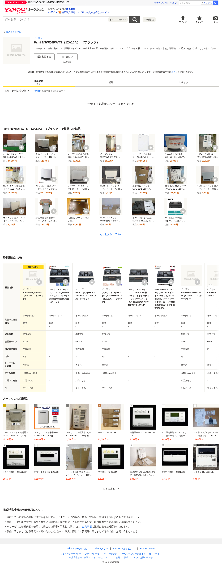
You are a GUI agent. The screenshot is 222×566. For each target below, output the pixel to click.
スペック (183, 82)
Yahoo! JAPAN (160, 2)
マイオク (183, 22)
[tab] (39, 82)
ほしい (67, 57)
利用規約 (113, 553)
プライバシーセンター (95, 553)
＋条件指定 (149, 19)
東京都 (37, 91)
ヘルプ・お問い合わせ (142, 557)
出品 (215, 22)
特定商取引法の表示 (78, 557)
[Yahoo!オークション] (24, 8)
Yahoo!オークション (77, 548)
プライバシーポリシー (71, 553)
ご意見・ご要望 (121, 557)
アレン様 (206, 3)
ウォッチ (199, 22)
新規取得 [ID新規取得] (70, 9)
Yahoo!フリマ (100, 548)
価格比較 (39, 82)
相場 (111, 82)
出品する (44, 57)
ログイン (52, 12)
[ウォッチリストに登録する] (39, 282)
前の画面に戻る (13, 32)
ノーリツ (38, 38)
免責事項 (87, 526)
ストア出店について (101, 557)
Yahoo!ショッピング (124, 548)
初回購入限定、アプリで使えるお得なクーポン (85, 12)
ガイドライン (155, 553)
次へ (210, 287)
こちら (174, 72)
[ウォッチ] (21, 147)
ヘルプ (173, 2)
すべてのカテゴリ (118, 19)
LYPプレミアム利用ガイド (133, 553)
